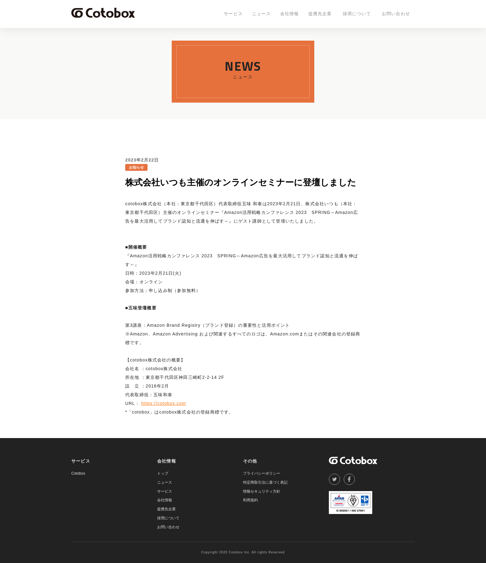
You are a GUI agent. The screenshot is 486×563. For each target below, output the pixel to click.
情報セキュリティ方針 (261, 491)
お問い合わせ (396, 13)
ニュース (261, 13)
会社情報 (289, 13)
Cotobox (78, 473)
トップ (162, 473)
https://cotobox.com (163, 403)
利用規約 (250, 500)
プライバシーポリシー (261, 473)
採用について (357, 13)
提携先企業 (320, 13)
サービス (233, 13)
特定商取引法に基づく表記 (265, 482)
